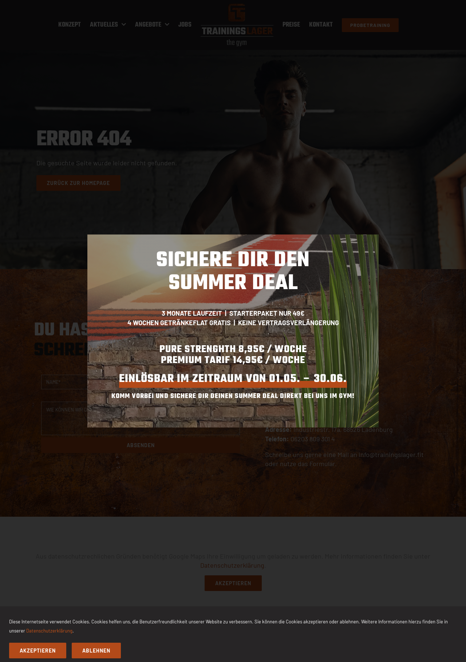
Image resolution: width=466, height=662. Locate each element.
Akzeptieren (38, 650)
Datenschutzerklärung (49, 631)
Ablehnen (96, 650)
